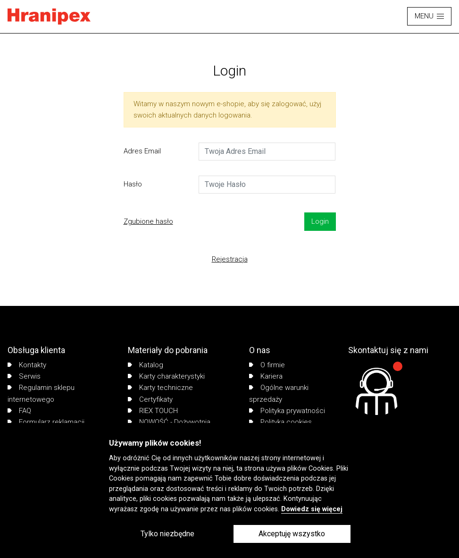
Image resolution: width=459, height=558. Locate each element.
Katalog (145, 365)
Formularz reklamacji (46, 422)
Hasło (133, 184)
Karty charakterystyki (166, 376)
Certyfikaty (150, 399)
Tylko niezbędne (167, 533)
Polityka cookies (280, 422)
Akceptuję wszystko (292, 533)
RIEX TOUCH (153, 410)
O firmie (267, 365)
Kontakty (27, 365)
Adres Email (142, 151)
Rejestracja (230, 259)
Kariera (266, 376)
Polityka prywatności (287, 410)
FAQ (19, 410)
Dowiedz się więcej (311, 509)
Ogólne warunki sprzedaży (279, 393)
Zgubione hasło (148, 221)
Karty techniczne (160, 387)
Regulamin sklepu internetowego (41, 393)
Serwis (24, 376)
